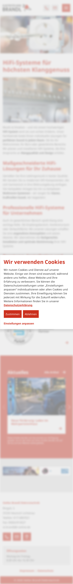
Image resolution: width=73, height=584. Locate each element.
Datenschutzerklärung (18, 305)
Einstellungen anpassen (19, 323)
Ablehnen (31, 314)
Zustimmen (13, 314)
